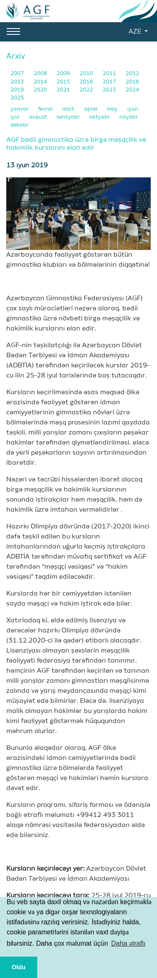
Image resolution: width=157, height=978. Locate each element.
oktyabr (100, 117)
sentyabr (69, 117)
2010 (87, 73)
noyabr (128, 117)
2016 (87, 82)
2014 (40, 82)
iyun (132, 109)
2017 (110, 82)
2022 (87, 90)
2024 (132, 90)
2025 (17, 98)
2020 (40, 90)
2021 (64, 90)
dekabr (19, 125)
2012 (132, 73)
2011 (110, 73)
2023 (110, 90)
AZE (136, 32)
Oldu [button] (19, 967)
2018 (132, 82)
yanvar (20, 109)
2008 (40, 73)
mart (69, 109)
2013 (17, 82)
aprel (91, 109)
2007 (17, 73)
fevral (46, 109)
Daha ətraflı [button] (128, 943)
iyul (15, 117)
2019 (17, 90)
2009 (64, 73)
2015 (64, 82)
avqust (38, 117)
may (113, 109)
